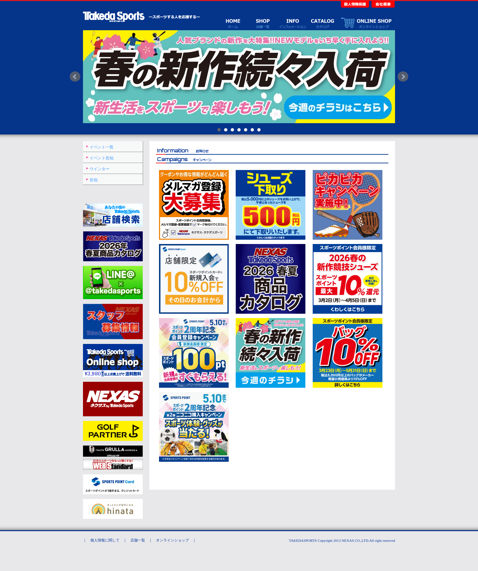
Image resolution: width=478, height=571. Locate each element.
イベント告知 (102, 158)
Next (403, 76)
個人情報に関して (105, 540)
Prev (75, 76)
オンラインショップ (366, 23)
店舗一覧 (263, 23)
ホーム (233, 23)
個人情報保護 (355, 4)
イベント (292, 23)
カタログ (322, 23)
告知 (94, 180)
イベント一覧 (102, 147)
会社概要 (382, 4)
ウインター (100, 169)
